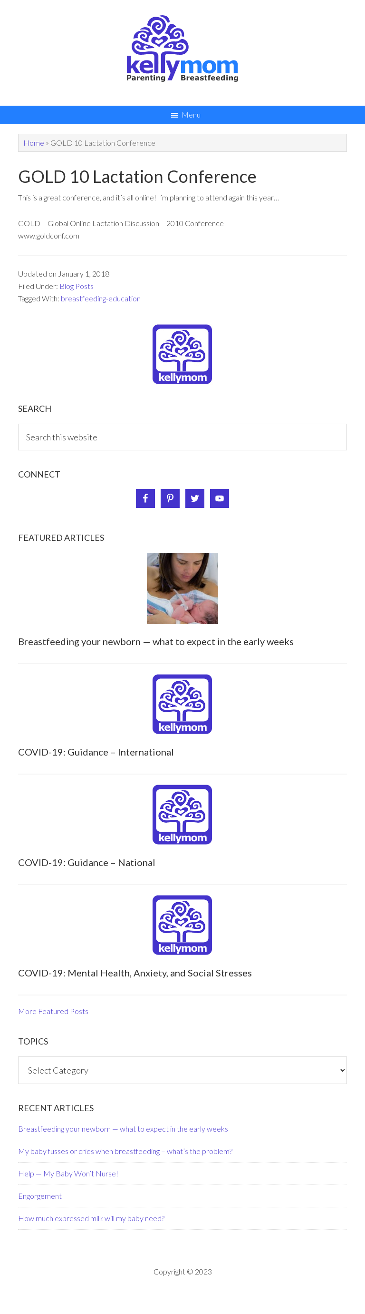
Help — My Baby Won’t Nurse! (68, 1173)
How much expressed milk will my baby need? (91, 1218)
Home (33, 142)
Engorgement (40, 1195)
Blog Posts (76, 285)
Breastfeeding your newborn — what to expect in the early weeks (156, 641)
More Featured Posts (53, 1010)
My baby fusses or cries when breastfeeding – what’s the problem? (125, 1150)
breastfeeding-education (101, 298)
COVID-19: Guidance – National (86, 862)
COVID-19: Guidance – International (96, 751)
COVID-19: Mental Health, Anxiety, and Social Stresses (135, 972)
